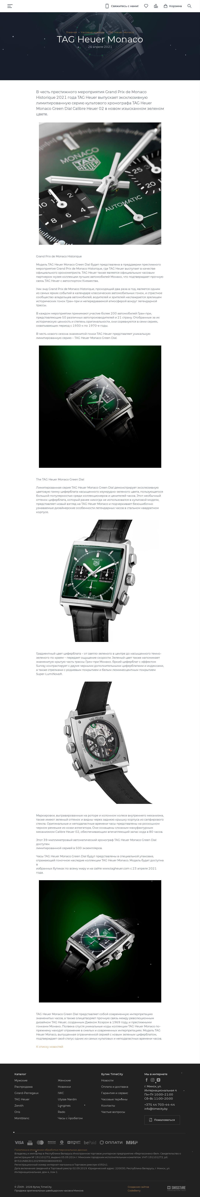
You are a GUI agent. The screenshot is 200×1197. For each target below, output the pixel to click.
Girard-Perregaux (26, 1093)
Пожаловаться (161, 1120)
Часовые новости (93, 32)
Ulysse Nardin (67, 1099)
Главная (71, 32)
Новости (107, 1080)
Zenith (19, 1105)
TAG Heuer (21, 1099)
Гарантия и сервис (114, 1093)
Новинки (64, 1086)
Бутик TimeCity (112, 1074)
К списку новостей (49, 1046)
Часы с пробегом (70, 1118)
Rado (61, 1112)
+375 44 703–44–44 (159, 1104)
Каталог (20, 1074)
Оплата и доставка (114, 1086)
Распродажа (23, 1086)
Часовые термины (114, 1099)
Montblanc (21, 1118)
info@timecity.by (156, 1108)
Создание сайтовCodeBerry (138, 1188)
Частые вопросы (113, 1112)
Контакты (108, 1105)
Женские (64, 1080)
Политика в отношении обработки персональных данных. (51, 1149)
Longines (64, 1105)
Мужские (20, 1080)
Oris (17, 1112)
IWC (61, 1093)
